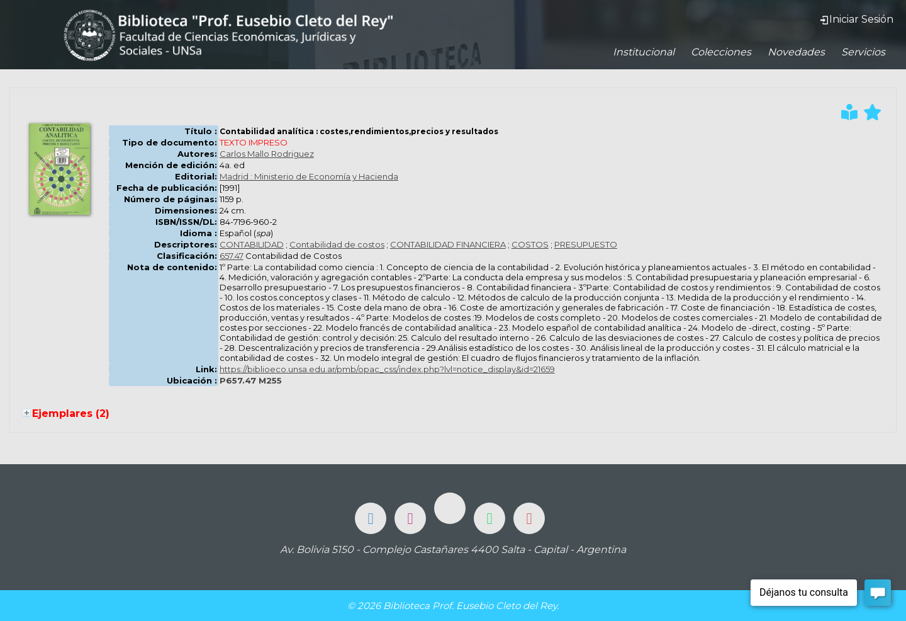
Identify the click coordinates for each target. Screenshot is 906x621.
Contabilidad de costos (336, 244)
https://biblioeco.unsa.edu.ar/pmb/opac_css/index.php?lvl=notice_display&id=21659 (387, 369)
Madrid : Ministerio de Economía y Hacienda (309, 176)
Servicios (863, 52)
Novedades (796, 52)
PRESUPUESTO (585, 244)
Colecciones (721, 52)
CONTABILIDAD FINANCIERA (448, 244)
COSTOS (530, 244)
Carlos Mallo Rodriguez (267, 154)
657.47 (231, 256)
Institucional (643, 52)
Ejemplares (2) (70, 413)
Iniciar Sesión (856, 19)
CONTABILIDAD (252, 244)
